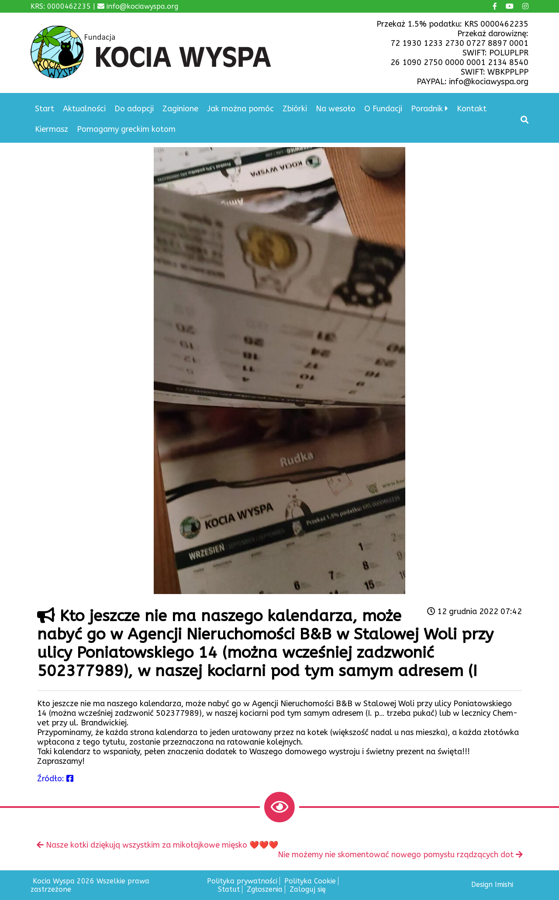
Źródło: (55, 778)
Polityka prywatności (242, 881)
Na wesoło (335, 108)
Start (44, 108)
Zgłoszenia (265, 889)
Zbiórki (295, 108)
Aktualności (84, 108)
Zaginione (180, 108)
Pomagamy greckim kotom (126, 129)
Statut (229, 889)
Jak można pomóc (240, 108)
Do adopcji (134, 108)
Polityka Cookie (310, 881)
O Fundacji (383, 108)
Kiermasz (51, 129)
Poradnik (427, 108)
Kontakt (472, 108)
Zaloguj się (308, 889)
